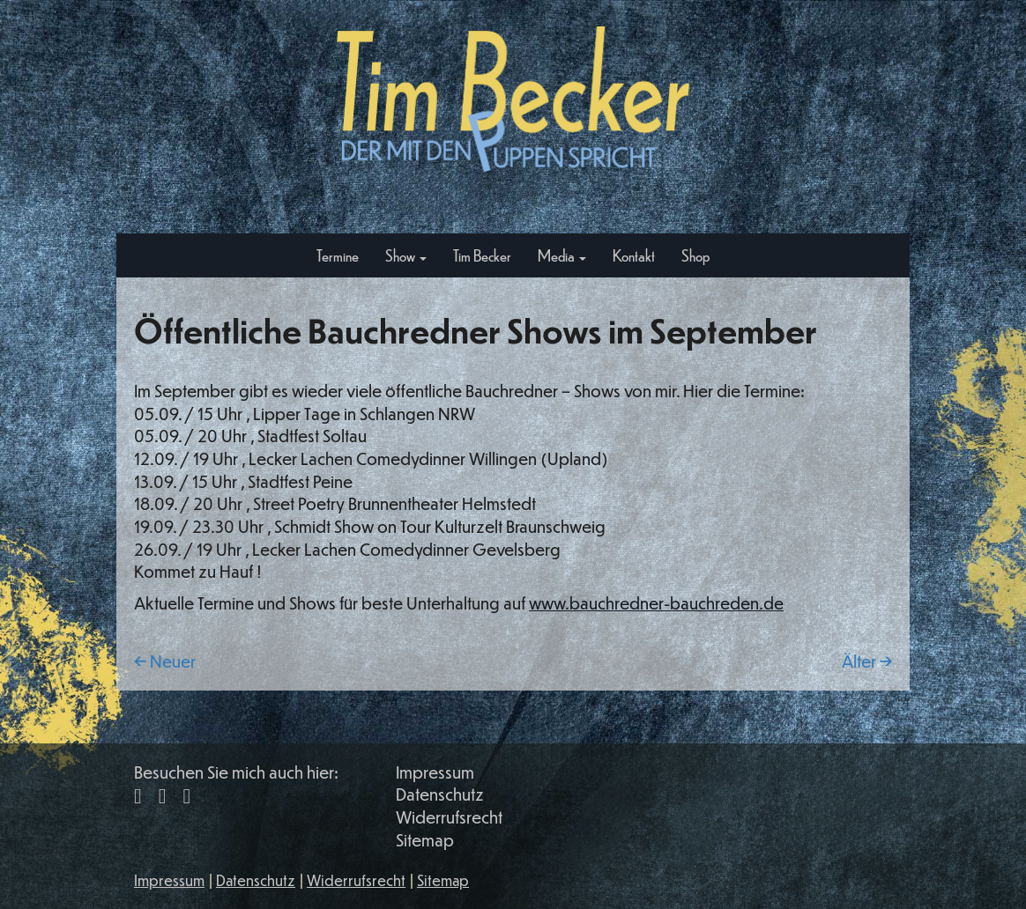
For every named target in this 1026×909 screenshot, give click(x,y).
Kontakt (634, 255)
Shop (695, 255)
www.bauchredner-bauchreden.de (656, 603)
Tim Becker (482, 255)
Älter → (867, 661)
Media (562, 255)
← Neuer (165, 661)
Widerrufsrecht (449, 817)
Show (406, 255)
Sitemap (425, 840)
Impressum (435, 772)
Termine (337, 255)
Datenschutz (440, 794)
